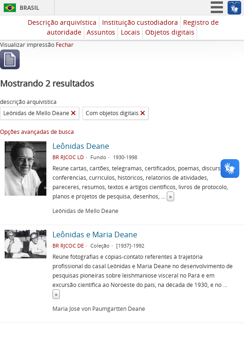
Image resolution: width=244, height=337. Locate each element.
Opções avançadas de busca (37, 132)
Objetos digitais (169, 32)
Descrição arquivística (62, 22)
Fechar (65, 45)
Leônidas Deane (80, 146)
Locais (130, 32)
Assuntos (101, 32)
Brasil (29, 8)
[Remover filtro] (73, 113)
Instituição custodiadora (140, 22)
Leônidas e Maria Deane (94, 234)
